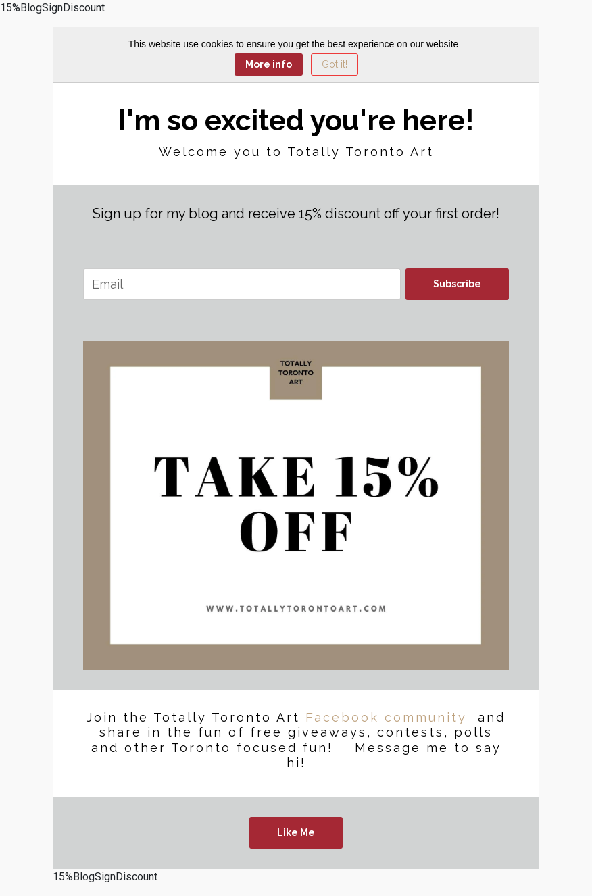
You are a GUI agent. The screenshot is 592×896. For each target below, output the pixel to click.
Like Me (296, 832)
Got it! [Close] (334, 64)
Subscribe (457, 283)
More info (268, 64)
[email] (242, 284)
